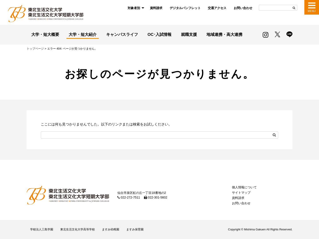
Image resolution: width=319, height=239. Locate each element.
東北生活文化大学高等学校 (77, 229)
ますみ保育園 (135, 229)
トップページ (35, 48)
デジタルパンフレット (185, 8)
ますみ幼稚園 (110, 229)
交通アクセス (217, 8)
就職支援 (189, 34)
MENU (311, 11)
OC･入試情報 (159, 34)
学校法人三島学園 (41, 229)
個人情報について (244, 187)
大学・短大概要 (45, 34)
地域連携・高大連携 (224, 34)
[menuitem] (135, 8)
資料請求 (156, 8)
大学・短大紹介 (83, 34)
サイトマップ (241, 192)
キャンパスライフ (122, 34)
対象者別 (134, 8)
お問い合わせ (243, 8)
